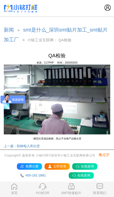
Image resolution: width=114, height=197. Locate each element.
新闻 (9, 30)
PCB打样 (42, 189)
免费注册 (29, 166)
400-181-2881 (33, 175)
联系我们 (100, 189)
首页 (14, 189)
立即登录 (57, 166)
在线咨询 (84, 166)
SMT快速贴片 (71, 189)
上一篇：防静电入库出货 (22, 146)
